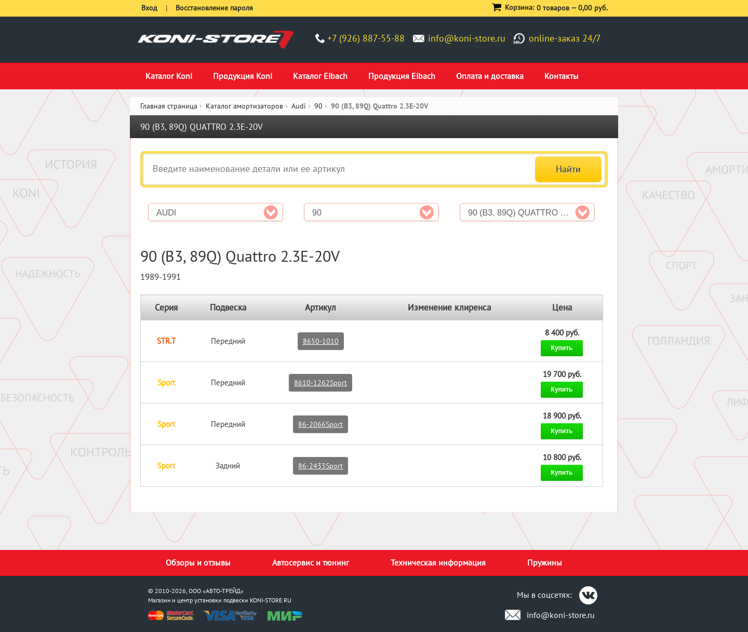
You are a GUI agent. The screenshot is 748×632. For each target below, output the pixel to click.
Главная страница (168, 106)
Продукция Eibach (401, 76)
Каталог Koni (168, 76)
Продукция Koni (242, 76)
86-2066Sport (320, 424)
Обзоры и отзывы (198, 562)
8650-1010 (321, 341)
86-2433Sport (320, 465)
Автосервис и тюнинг (310, 562)
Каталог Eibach (320, 76)
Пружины (544, 562)
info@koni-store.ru (466, 38)
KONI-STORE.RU (270, 600)
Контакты (561, 76)
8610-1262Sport (320, 382)
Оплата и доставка (490, 76)
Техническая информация (438, 562)
